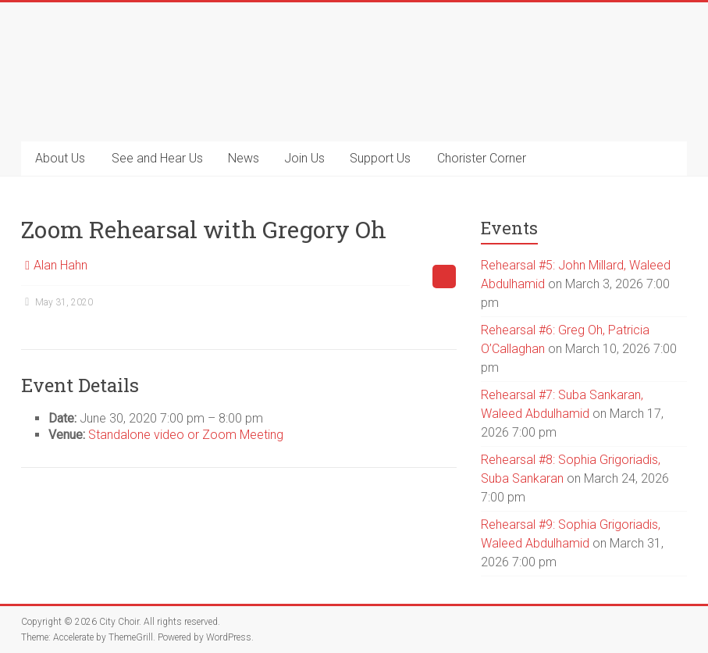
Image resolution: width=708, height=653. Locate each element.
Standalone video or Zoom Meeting (185, 434)
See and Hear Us (157, 158)
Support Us (380, 158)
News (243, 158)
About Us (60, 158)
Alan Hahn (60, 265)
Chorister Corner (481, 158)
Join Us (304, 158)
